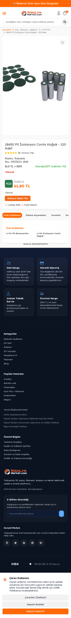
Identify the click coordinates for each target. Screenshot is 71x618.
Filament (8, 359)
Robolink (20, 158)
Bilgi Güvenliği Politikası (15, 426)
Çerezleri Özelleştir (35, 597)
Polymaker (9, 387)
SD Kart (8, 343)
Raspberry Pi (10, 355)
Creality (8, 379)
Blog (6, 363)
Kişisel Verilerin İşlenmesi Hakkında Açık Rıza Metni (28, 418)
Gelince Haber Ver (17, 198)
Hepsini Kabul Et (35, 611)
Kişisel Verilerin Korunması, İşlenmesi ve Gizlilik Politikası (31, 422)
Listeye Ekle (12, 205)
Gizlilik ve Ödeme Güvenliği (18, 458)
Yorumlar (56, 215)
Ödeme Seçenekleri (36, 215)
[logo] (31, 13)
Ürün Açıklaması (12, 215)
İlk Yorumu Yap (26, 152)
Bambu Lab (10, 383)
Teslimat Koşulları (13, 442)
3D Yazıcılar (10, 351)
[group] (35, 85)
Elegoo (7, 399)
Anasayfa (6, 30)
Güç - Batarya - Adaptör (26, 30)
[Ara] (65, 22)
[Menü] (4, 13)
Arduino (8, 347)
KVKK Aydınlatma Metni (15, 414)
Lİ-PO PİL (46, 30)
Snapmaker (10, 395)
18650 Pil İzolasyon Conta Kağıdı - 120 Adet (26, 32)
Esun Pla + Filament (14, 391)
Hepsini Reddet (35, 604)
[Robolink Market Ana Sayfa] (35, 472)
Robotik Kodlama (13, 339)
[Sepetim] (65, 13)
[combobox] (35, 22)
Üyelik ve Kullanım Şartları (17, 446)
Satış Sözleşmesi (12, 450)
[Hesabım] (58, 13)
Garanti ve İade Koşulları (17, 454)
